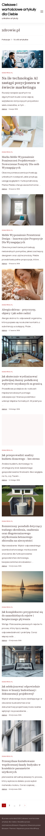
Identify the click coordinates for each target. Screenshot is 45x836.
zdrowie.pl (7, 73)
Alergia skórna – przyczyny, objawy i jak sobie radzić (19, 311)
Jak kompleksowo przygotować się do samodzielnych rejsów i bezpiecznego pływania (22, 615)
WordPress (34, 828)
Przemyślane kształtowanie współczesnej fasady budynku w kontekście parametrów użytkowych (21, 766)
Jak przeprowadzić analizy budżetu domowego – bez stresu (21, 457)
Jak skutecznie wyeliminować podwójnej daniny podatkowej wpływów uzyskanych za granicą (22, 380)
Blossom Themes (9, 828)
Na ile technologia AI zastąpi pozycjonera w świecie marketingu (21, 83)
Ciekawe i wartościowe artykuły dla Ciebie (19, 9)
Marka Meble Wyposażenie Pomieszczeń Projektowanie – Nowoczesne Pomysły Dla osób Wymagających (20, 162)
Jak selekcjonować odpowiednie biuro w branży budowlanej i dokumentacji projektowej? (21, 690)
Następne (25, 805)
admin (4, 109)
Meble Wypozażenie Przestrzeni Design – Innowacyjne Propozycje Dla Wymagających (22, 238)
